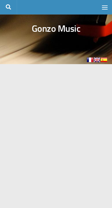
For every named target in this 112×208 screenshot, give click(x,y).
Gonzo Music (56, 28)
